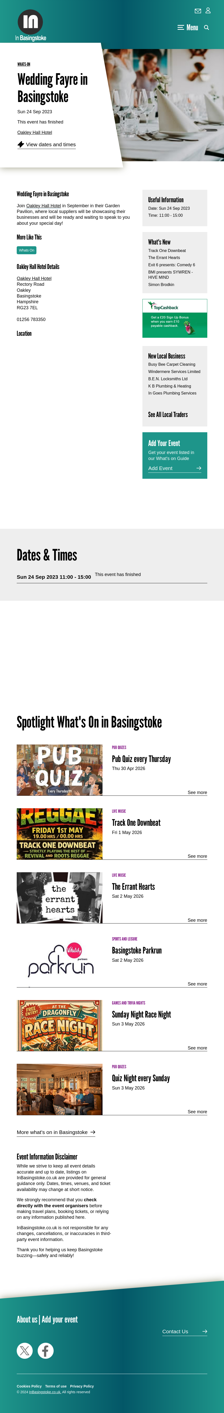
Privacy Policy (82, 1386)
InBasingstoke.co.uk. (45, 1392)
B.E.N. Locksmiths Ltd (167, 379)
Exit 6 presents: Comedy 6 (171, 265)
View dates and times (51, 144)
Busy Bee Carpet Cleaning (171, 364)
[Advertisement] (76, 462)
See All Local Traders (168, 414)
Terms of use (56, 1386)
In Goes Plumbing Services (172, 393)
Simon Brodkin (161, 284)
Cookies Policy (29, 1386)
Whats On (26, 250)
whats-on (23, 64)
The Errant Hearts (164, 258)
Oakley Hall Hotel (34, 132)
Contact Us (175, 1331)
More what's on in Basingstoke (52, 1132)
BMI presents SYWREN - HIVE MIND (170, 275)
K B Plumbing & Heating (169, 386)
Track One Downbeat (167, 250)
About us (27, 1319)
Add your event (60, 1319)
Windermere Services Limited (174, 372)
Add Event (160, 468)
